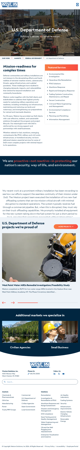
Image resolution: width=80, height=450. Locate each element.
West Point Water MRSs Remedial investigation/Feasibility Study (36, 285)
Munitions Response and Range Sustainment (50, 404)
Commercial (26, 395)
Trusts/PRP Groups (9, 410)
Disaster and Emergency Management (50, 410)
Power (4, 406)
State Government (28, 406)
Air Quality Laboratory (65, 396)
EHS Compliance (47, 414)
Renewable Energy (65, 420)
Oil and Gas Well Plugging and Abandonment (47, 429)
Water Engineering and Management (49, 423)
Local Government (28, 410)
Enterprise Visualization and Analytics (50, 436)
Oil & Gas (5, 400)
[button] (4, 303)
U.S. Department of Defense (28, 399)
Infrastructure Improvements (66, 408)
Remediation (46, 395)
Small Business (59, 347)
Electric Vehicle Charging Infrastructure (66, 414)
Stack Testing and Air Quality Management (49, 418)
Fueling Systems (67, 400)
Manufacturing (7, 403)
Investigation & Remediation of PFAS (48, 399)
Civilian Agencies (20, 347)
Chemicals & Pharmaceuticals (8, 396)
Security (64, 403)
